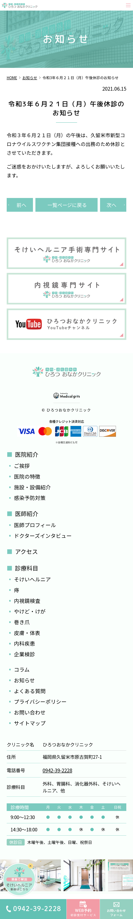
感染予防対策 (30, 498)
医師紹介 (26, 513)
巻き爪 (22, 622)
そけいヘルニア (32, 579)
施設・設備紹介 (32, 487)
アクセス (26, 551)
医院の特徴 (27, 476)
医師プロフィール (35, 525)
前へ (21, 204)
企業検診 (24, 654)
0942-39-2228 (57, 770)
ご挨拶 (22, 465)
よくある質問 (30, 691)
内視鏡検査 (27, 600)
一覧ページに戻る (67, 204)
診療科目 (26, 568)
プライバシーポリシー (40, 701)
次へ (111, 204)
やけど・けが (30, 611)
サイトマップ (30, 723)
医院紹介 (26, 454)
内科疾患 (24, 643)
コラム (22, 669)
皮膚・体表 (27, 633)
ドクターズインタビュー (43, 535)
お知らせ (24, 680)
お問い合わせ (30, 712)
